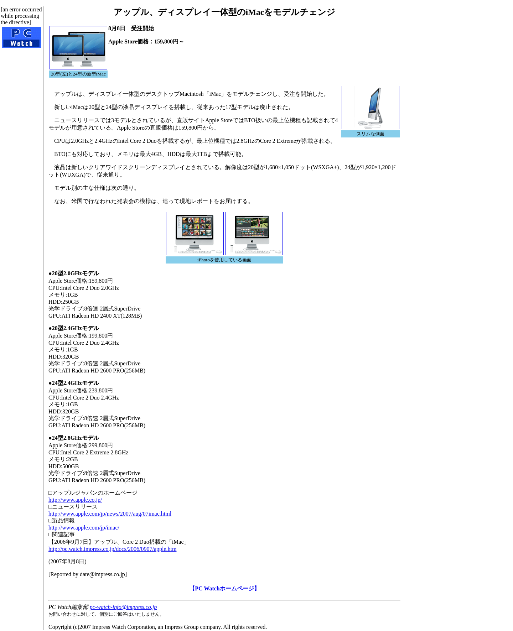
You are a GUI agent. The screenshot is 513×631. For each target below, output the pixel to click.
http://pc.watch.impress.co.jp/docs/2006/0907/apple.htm (112, 549)
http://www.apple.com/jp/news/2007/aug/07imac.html (109, 514)
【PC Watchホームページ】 (224, 588)
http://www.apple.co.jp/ (75, 500)
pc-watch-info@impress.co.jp (123, 607)
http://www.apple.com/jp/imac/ (83, 528)
